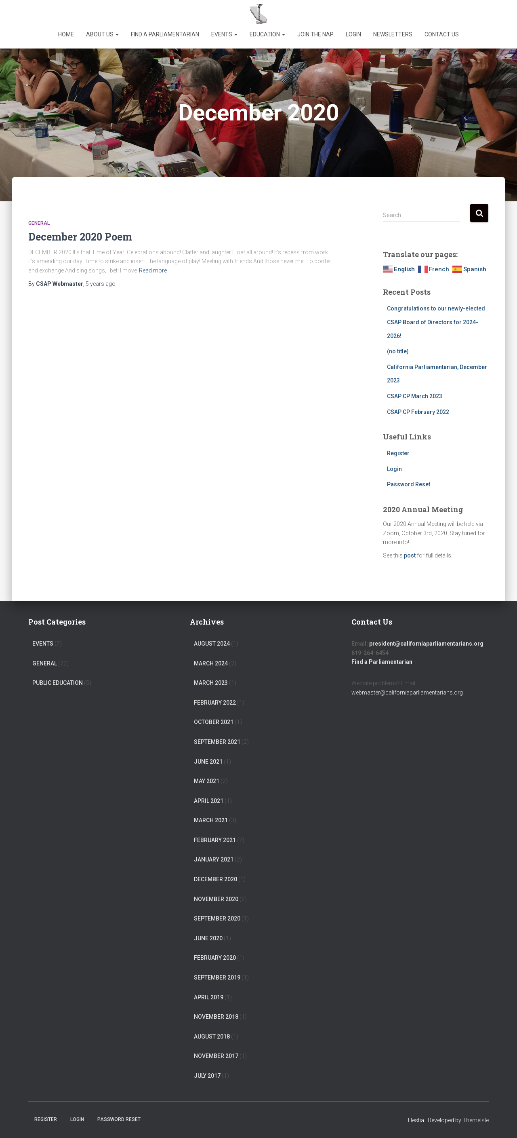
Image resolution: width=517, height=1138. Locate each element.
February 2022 (215, 702)
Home (66, 34)
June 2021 (208, 761)
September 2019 (217, 977)
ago (101, 284)
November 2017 (216, 1056)
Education (267, 34)
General (39, 223)
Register (398, 453)
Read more (153, 270)
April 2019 (208, 997)
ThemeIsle (475, 1120)
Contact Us (442, 34)
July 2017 (207, 1076)
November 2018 (216, 1016)
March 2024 (211, 663)
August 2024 (212, 643)
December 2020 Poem (80, 236)
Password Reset (408, 484)
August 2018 (212, 1036)
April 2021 (208, 801)
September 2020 (217, 918)
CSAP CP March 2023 (414, 396)
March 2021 (211, 820)
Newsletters (392, 34)
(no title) (398, 351)
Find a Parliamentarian (165, 34)
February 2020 (215, 957)
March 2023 (211, 683)
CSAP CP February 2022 (418, 412)
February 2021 (215, 840)
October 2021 (213, 722)
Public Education (57, 683)
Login (353, 34)
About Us (102, 34)
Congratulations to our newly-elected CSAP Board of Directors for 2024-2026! (436, 322)
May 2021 (206, 781)
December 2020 (215, 879)
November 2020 (216, 899)
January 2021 (213, 859)
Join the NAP (315, 34)
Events (224, 34)
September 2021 (217, 742)
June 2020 (208, 938)
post (410, 555)
